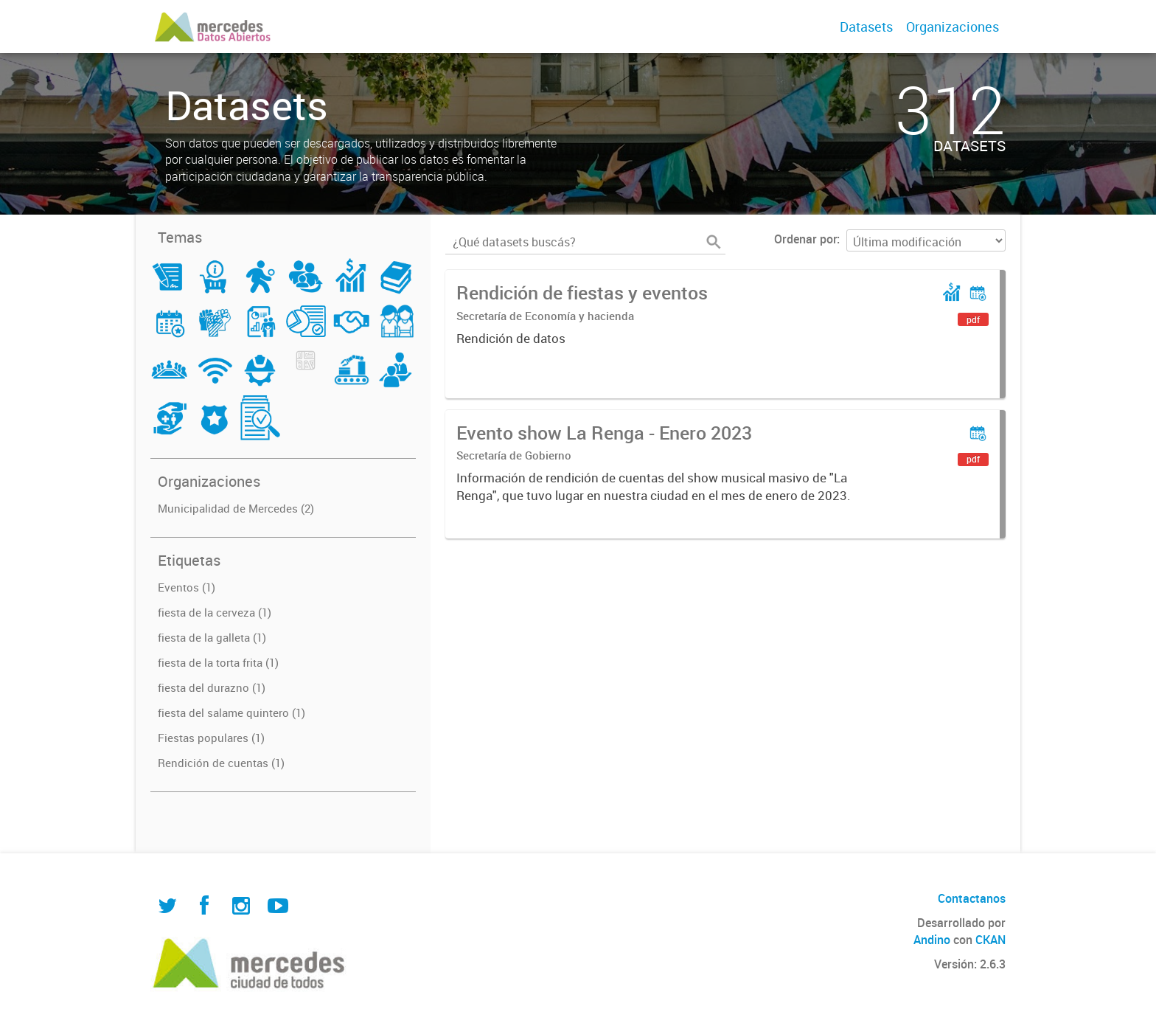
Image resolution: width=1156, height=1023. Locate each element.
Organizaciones (952, 26)
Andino (931, 940)
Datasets (866, 26)
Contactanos (972, 898)
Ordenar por (805, 239)
